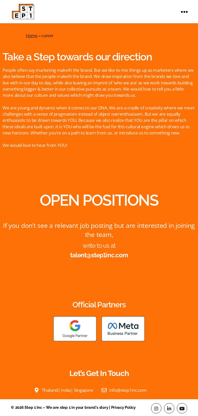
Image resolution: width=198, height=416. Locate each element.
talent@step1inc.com (99, 255)
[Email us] (104, 389)
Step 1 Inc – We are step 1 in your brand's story (66, 407)
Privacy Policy (123, 407)
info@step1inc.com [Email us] (127, 390)
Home (31, 35)
